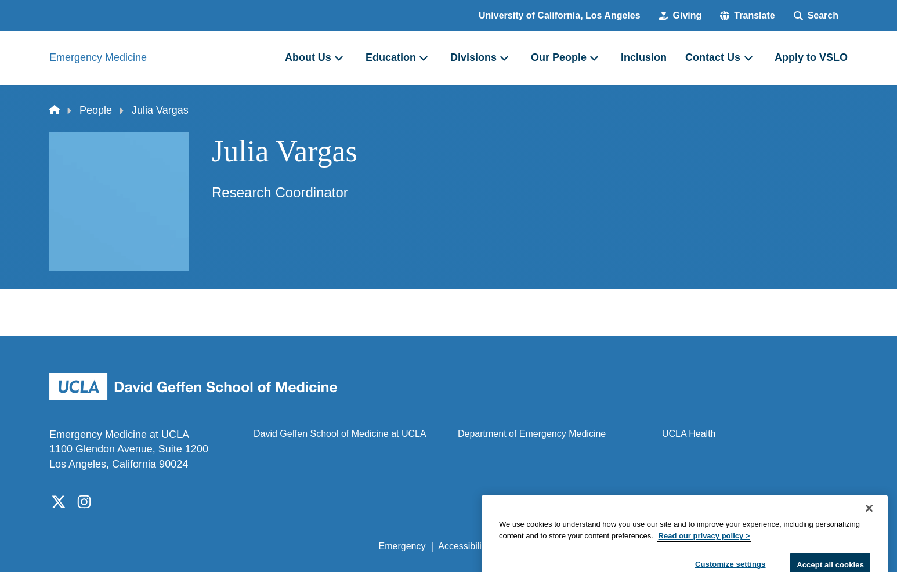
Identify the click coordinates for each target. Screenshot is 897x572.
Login (737, 546)
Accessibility (463, 546)
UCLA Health (689, 434)
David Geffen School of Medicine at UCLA (340, 434)
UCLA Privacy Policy (543, 546)
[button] (747, 15)
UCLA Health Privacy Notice (656, 546)
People (95, 110)
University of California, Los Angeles (560, 15)
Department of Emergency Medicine (532, 434)
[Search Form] (816, 15)
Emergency (402, 546)
